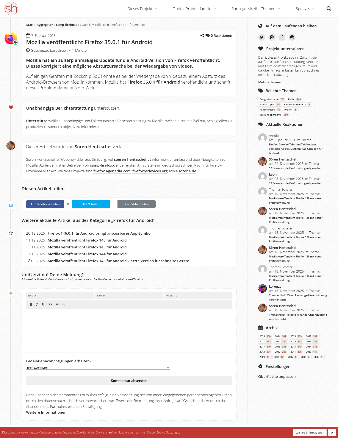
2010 (312, 351)
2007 (292, 357)
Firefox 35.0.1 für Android (153, 82)
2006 (305, 357)
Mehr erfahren (269, 82)
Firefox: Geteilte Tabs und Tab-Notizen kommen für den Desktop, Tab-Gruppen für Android (295, 149)
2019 (297, 341)
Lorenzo (275, 286)
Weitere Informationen (46, 412)
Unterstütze (36, 120)
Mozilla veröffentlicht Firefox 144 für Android (87, 253)
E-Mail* (101, 295)
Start (30, 25)
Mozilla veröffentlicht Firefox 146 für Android (87, 240)
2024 (281, 336)
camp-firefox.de (67, 25)
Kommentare (270, 109)
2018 (312, 341)
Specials (303, 8)
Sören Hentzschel (282, 159)
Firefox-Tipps (270, 104)
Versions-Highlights (274, 114)
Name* (32, 295)
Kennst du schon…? (297, 104)
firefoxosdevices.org (149, 170)
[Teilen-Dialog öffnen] (202, 35)
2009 (265, 357)
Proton (290, 109)
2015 (297, 346)
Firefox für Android (133, 220)
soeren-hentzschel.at (132, 159)
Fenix (295, 99)
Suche (329, 8)
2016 (281, 346)
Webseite (171, 295)
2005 (318, 357)
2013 (266, 351)
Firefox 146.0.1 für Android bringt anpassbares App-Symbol (100, 233)
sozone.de (187, 170)
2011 (297, 351)
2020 (281, 341)
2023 (297, 336)
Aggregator (45, 25)
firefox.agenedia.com (112, 170)
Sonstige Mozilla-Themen (253, 8)
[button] (31, 304)
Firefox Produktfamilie (192, 8)
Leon (273, 174)
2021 (266, 341)
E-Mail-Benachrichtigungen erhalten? (58, 361)
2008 (279, 357)
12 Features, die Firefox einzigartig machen (295, 168)
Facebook (282, 37)
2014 (312, 346)
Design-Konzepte (272, 99)
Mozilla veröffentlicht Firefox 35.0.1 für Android (89, 42)
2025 (266, 336)
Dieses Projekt (139, 8)
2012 (281, 351)
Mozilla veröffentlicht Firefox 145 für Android (87, 247)
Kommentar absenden (129, 380)
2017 (266, 346)
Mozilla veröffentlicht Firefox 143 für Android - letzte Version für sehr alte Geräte (118, 260)
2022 (312, 336)
